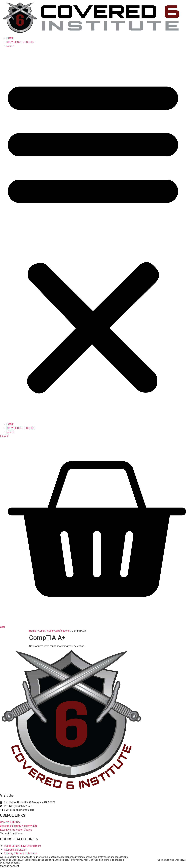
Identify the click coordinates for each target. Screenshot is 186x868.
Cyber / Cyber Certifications (54, 630)
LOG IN (10, 45)
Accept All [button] (180, 859)
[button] (93, 235)
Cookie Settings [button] (166, 859)
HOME (10, 38)
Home (32, 630)
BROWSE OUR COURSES (20, 42)
